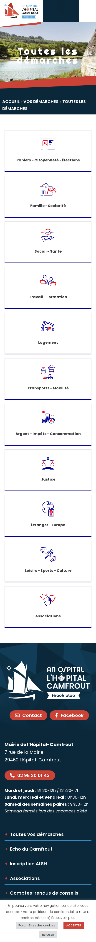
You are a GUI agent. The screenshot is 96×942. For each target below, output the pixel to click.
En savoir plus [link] (63, 917)
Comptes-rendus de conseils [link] (41, 893)
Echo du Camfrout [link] (29, 849)
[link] (21, 14)
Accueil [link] (11, 101)
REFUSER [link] (48, 935)
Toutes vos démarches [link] (34, 834)
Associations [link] (22, 878)
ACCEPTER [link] (73, 925)
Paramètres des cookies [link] (36, 925)
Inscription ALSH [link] (26, 864)
